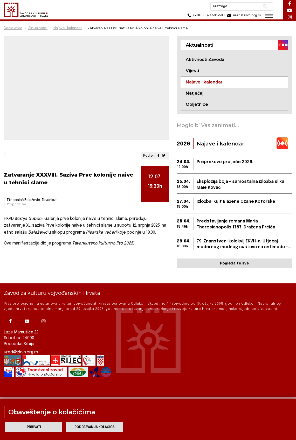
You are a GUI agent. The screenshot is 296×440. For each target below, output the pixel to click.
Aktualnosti (37, 28)
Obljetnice (197, 104)
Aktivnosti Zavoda (205, 59)
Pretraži (265, 6)
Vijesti (192, 70)
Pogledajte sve (234, 263)
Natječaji (195, 93)
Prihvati (34, 427)
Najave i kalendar (67, 28)
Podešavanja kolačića (94, 427)
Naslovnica (13, 28)
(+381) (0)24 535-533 (205, 15)
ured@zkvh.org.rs (21, 345)
